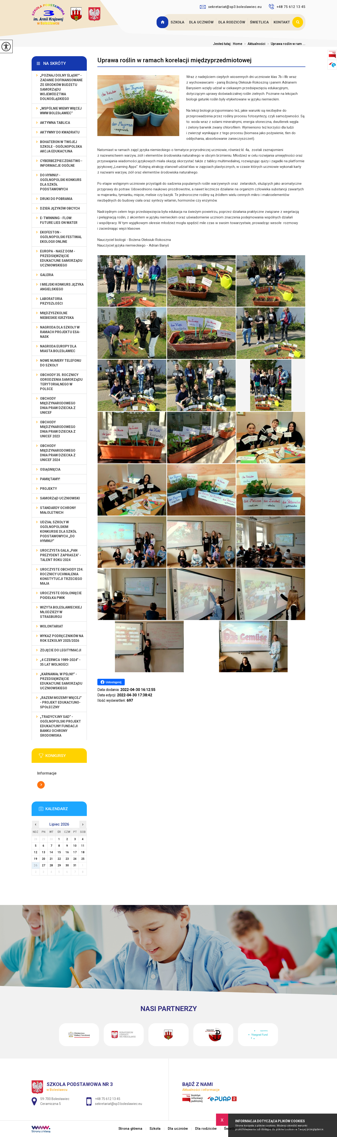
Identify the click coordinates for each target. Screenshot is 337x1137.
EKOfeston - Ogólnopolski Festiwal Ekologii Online (61, 237)
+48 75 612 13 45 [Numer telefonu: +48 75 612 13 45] (107, 1099)
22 (59, 858)
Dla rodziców (231, 22)
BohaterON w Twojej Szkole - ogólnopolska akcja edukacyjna (61, 146)
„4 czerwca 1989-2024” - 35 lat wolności (60, 662)
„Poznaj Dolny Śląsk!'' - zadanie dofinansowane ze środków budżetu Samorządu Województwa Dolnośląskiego (61, 87)
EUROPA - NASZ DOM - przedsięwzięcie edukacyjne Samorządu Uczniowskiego (61, 258)
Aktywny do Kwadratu (60, 132)
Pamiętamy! (50, 479)
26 (35, 865)
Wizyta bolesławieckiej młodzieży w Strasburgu (61, 612)
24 (75, 858)
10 (75, 845)
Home (237, 43)
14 (51, 852)
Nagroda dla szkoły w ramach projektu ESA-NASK (60, 332)
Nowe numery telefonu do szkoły (60, 363)
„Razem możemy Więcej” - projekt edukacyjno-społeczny (61, 702)
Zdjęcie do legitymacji (60, 650)
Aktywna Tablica (55, 123)
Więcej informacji (41, 785)
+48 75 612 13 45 (287, 6)
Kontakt (282, 22)
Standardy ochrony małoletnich (58, 510)
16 (67, 852)
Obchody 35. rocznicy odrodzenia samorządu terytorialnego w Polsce (61, 382)
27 (43, 865)
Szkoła (177, 22)
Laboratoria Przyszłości (51, 301)
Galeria (46, 275)
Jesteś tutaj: (223, 43)
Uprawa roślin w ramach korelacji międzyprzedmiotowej (174, 60)
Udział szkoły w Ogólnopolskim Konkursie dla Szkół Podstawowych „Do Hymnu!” (58, 531)
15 (59, 852)
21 (51, 858)
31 (75, 865)
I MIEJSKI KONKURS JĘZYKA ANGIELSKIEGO (62, 287)
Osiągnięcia (50, 469)
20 (43, 858)
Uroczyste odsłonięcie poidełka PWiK (61, 595)
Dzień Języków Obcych (60, 208)
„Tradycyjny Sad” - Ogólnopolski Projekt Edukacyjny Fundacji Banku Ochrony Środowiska (60, 726)
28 (51, 865)
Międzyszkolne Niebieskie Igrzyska (57, 315)
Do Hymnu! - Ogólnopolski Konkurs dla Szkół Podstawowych (60, 182)
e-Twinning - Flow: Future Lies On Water (58, 220)
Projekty (48, 489)
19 (35, 858)
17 (75, 852)
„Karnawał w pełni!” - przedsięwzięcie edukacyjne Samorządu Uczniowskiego (61, 681)
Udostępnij (111, 682)
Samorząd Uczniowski (60, 498)
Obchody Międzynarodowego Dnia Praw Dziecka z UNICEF (58, 405)
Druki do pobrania (56, 199)
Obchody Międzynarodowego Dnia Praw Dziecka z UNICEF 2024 (58, 453)
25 (82, 858)
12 (35, 852)
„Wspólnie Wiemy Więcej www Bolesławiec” (61, 111)
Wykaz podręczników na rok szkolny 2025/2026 (61, 638)
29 (59, 865)
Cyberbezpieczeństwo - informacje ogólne (61, 163)
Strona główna (162, 22)
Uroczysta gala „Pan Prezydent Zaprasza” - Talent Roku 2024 (60, 555)
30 (67, 865)
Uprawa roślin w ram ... (285, 43)
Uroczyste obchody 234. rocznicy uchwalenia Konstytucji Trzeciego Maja (61, 576)
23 (67, 858)
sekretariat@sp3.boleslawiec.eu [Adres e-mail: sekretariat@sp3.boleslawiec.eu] (118, 1104)
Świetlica (259, 22)
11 (82, 845)
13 (43, 852)
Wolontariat (51, 626)
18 (82, 852)
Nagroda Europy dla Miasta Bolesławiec (58, 348)
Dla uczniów (201, 22)
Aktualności (253, 43)
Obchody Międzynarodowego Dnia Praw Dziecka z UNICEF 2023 (58, 429)
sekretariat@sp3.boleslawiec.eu (231, 7)
